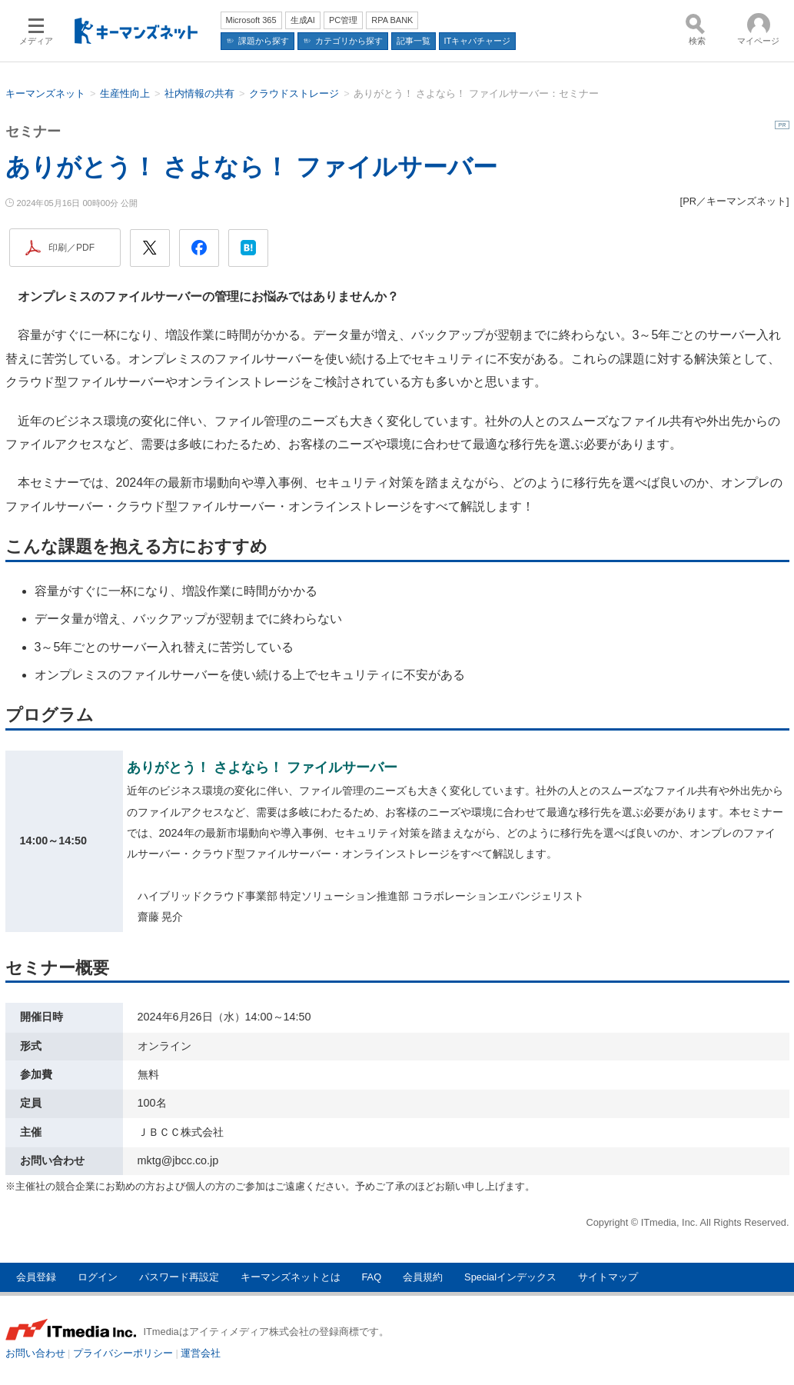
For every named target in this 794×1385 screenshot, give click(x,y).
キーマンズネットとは (291, 1277)
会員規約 (423, 1277)
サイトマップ (608, 1277)
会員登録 (36, 1277)
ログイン (98, 1277)
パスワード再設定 (179, 1277)
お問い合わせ (35, 1353)
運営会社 (201, 1353)
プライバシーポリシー (123, 1353)
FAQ (372, 1277)
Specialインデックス (510, 1277)
